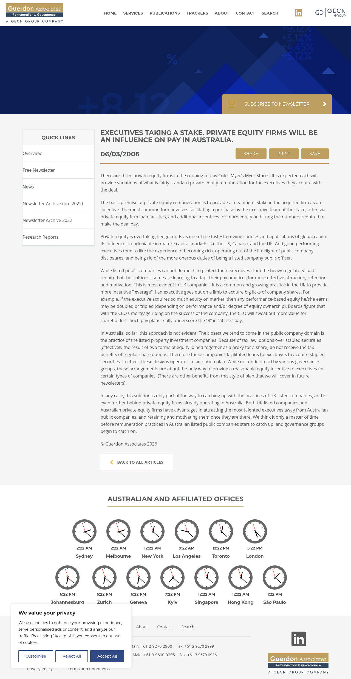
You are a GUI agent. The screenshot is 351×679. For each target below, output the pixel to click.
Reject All (72, 656)
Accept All (107, 656)
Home (110, 13)
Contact (245, 13)
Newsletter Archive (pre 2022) (52, 204)
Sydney (84, 552)
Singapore (206, 594)
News (28, 187)
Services (133, 13)
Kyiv (172, 594)
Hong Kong (241, 594)
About (222, 13)
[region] (71, 636)
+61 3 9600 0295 (159, 647)
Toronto (221, 552)
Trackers (197, 13)
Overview (31, 153)
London (255, 552)
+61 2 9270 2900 (156, 638)
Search (270, 13)
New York (152, 552)
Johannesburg (67, 594)
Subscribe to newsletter (277, 107)
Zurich (104, 594)
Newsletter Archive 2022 (47, 220)
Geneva (138, 594)
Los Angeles (186, 552)
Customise (36, 656)
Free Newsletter (38, 170)
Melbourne (118, 552)
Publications (165, 13)
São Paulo (274, 594)
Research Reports (40, 237)
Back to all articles (136, 462)
